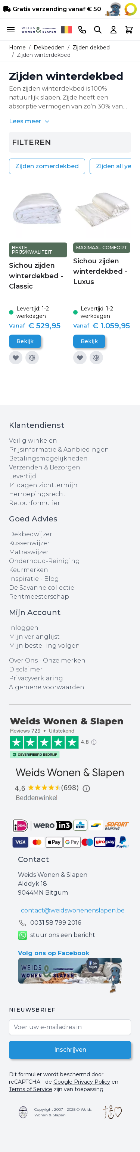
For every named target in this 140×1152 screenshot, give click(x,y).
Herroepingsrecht (37, 494)
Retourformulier (34, 503)
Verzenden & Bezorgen (44, 467)
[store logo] (39, 30)
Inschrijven (70, 1049)
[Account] (113, 30)
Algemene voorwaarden (46, 687)
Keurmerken (28, 569)
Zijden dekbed (91, 47)
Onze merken (64, 660)
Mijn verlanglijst (34, 636)
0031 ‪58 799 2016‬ (55, 922)
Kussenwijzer (29, 543)
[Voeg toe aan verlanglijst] (15, 357)
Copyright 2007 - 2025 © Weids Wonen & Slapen (62, 1112)
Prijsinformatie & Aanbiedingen (59, 449)
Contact (33, 859)
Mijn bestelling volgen (44, 645)
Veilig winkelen (33, 440)
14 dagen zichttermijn (43, 485)
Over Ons (23, 660)
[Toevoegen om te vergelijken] (32, 357)
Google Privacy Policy (81, 1081)
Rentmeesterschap (39, 596)
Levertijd (22, 476)
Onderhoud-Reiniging (44, 560)
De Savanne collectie (41, 587)
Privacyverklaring (36, 678)
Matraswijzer (29, 552)
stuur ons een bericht (56, 935)
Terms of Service (30, 1089)
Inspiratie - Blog (34, 578)
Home (17, 47)
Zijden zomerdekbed (47, 166)
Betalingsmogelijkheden (48, 458)
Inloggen (23, 627)
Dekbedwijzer (30, 534)
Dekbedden (49, 47)
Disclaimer (26, 669)
